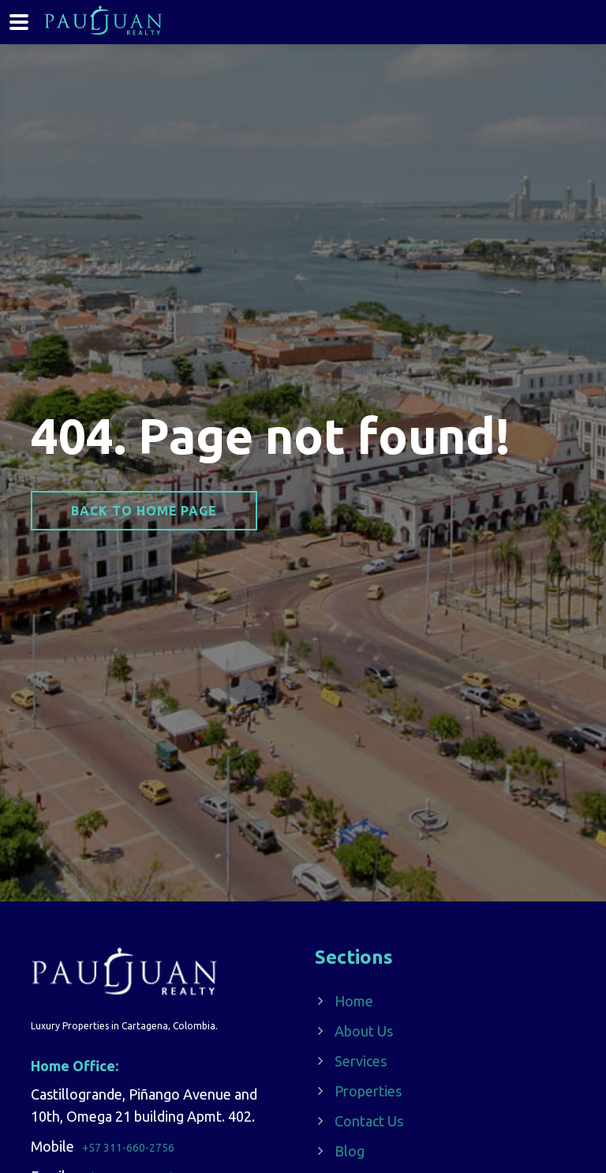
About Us (364, 1031)
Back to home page (144, 511)
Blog (350, 1151)
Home (354, 1001)
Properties (368, 1091)
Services (361, 1061)
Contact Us (369, 1121)
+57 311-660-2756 (128, 1147)
